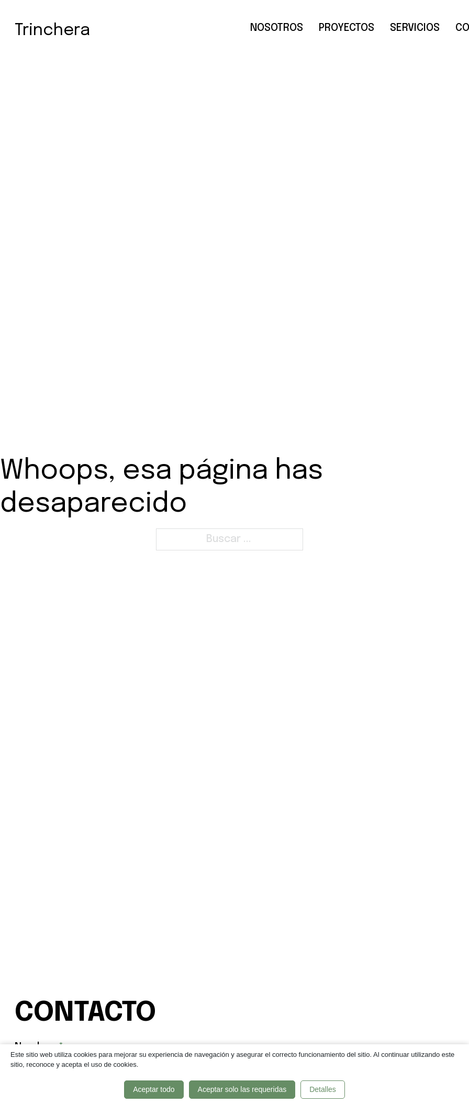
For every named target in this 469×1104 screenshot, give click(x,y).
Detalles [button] (322, 1089)
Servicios (415, 28)
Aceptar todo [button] (153, 1089)
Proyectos (346, 28)
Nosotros (276, 28)
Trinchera (52, 30)
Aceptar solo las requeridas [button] (242, 1089)
